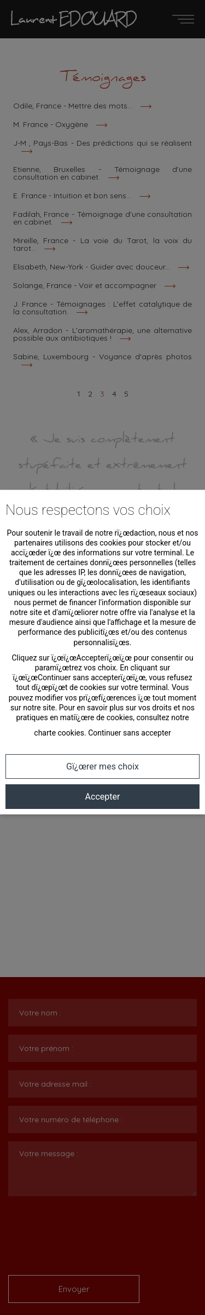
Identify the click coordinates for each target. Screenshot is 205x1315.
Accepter (102, 796)
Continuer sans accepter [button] (129, 732)
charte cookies (59, 732)
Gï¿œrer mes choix (102, 766)
